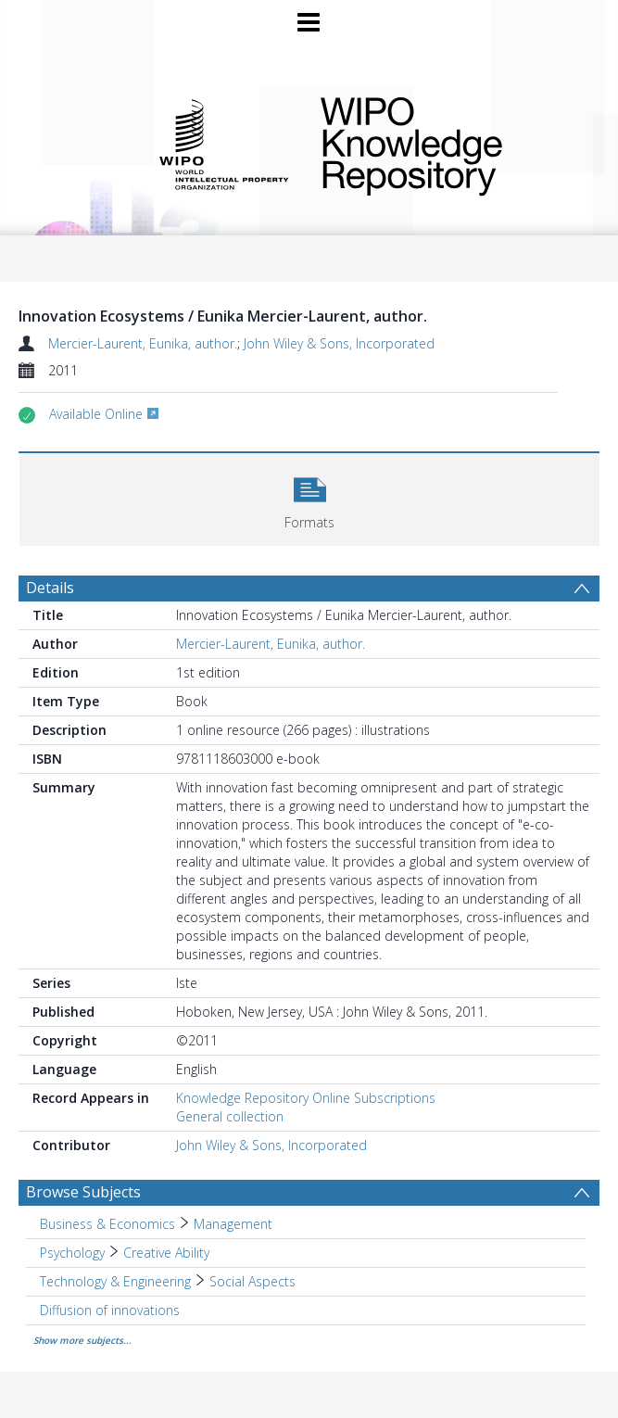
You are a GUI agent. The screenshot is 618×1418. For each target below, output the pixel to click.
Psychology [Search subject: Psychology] (72, 1252)
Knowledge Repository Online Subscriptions (305, 1098)
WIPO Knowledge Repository (447, 142)
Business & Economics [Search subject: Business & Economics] (107, 1224)
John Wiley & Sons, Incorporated (339, 343)
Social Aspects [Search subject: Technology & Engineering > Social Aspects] (252, 1281)
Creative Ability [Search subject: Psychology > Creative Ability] (166, 1252)
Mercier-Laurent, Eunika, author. (142, 343)
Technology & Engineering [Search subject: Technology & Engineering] (115, 1281)
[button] (309, 497)
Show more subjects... (82, 1340)
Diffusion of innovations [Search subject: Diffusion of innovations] (110, 1310)
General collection (230, 1116)
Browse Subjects (83, 1192)
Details (50, 587)
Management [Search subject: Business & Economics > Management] (233, 1224)
